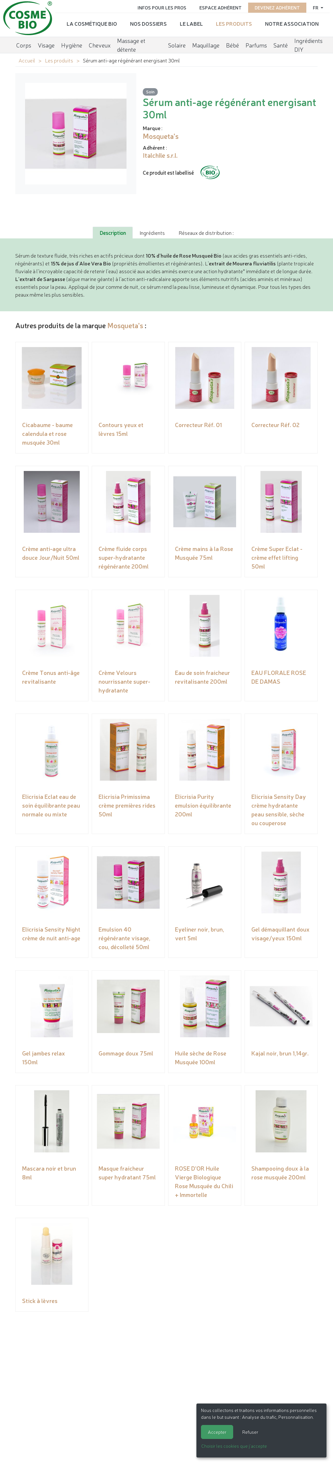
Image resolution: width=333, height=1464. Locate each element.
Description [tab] (113, 232)
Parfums (256, 44)
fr (316, 7)
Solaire (177, 44)
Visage (46, 44)
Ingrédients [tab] (152, 232)
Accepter (217, 1432)
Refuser (250, 1432)
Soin (150, 91)
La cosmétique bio (92, 23)
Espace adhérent (220, 7)
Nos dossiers (148, 23)
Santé (280, 44)
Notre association (292, 23)
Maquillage (206, 44)
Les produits (234, 23)
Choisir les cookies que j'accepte (234, 1446)
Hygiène (71, 44)
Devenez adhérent (277, 7)
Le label (191, 23)
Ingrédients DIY (308, 44)
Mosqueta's (125, 325)
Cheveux (100, 44)
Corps (23, 44)
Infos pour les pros (162, 7)
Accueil (27, 60)
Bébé (232, 44)
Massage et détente (131, 44)
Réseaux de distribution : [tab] (206, 232)
